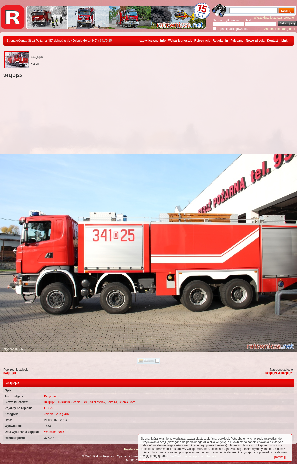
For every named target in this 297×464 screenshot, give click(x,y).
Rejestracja (202, 40)
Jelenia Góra (127, 402)
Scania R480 (79, 402)
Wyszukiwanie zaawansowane (274, 17)
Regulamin (220, 40)
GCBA (48, 408)
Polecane (236, 40)
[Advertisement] (148, 115)
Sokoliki (112, 402)
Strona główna (16, 40)
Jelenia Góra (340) (85, 40)
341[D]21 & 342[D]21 (279, 373)
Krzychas (50, 396)
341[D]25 (50, 402)
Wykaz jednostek (180, 40)
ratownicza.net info (152, 40)
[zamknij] (280, 457)
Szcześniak (97, 402)
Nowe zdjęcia (255, 40)
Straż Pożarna (37, 40)
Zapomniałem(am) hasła (280, 29)
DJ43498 (64, 402)
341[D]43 (9, 373)
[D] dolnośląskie (59, 40)
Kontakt (272, 40)
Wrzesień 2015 (54, 432)
